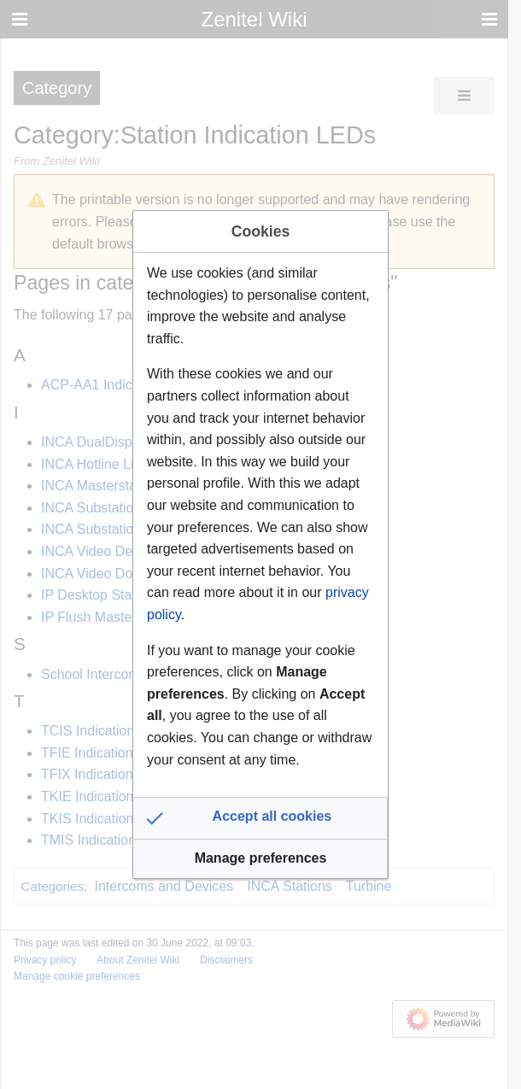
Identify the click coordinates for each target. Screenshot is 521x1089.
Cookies (260, 231)
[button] (260, 818)
